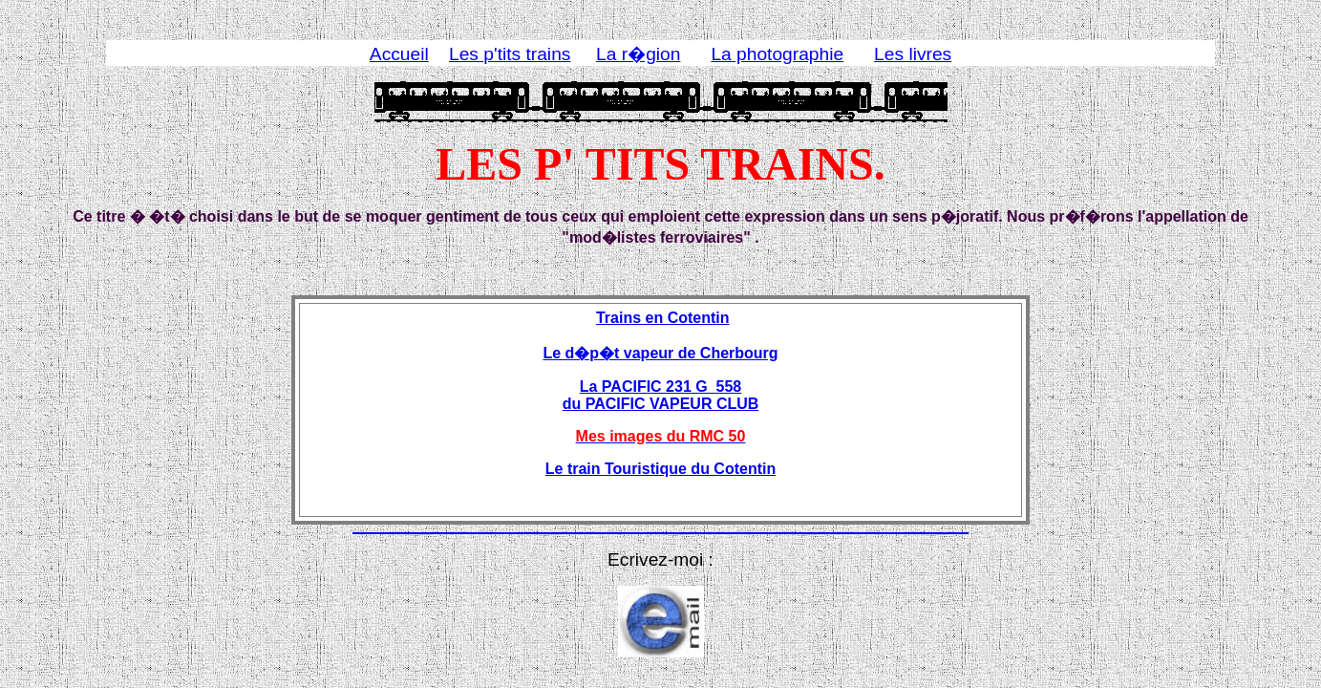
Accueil (399, 54)
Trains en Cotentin (663, 318)
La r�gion (638, 54)
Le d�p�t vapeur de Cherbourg (660, 353)
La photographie (777, 54)
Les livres (912, 54)
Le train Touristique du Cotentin (660, 469)
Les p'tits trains (509, 54)
